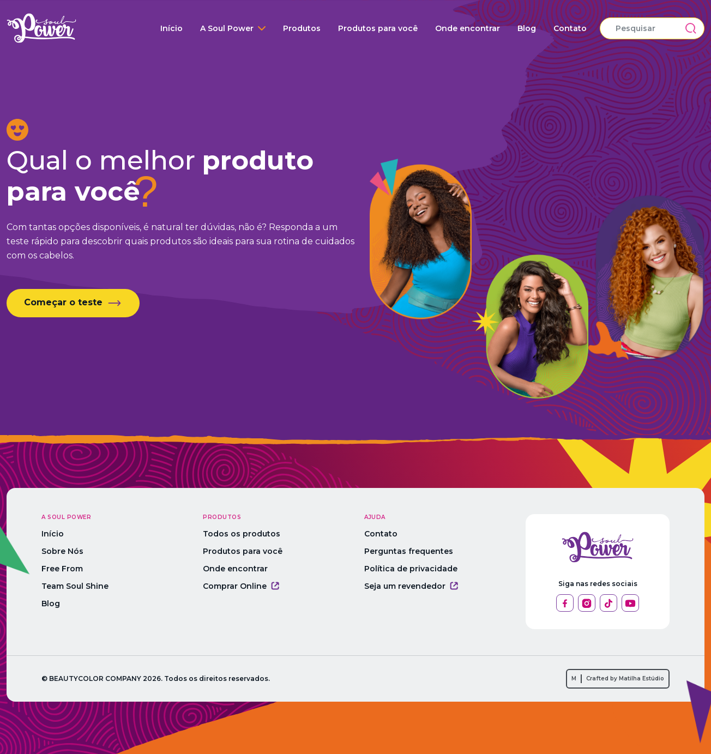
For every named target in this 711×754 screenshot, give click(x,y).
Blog (526, 28)
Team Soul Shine (75, 586)
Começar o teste (73, 303)
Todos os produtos (241, 534)
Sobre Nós (62, 551)
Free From (62, 569)
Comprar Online (241, 586)
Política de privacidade (410, 569)
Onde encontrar (467, 28)
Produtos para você (378, 28)
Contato (570, 28)
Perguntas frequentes (408, 551)
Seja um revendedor (411, 586)
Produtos (302, 28)
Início (171, 28)
